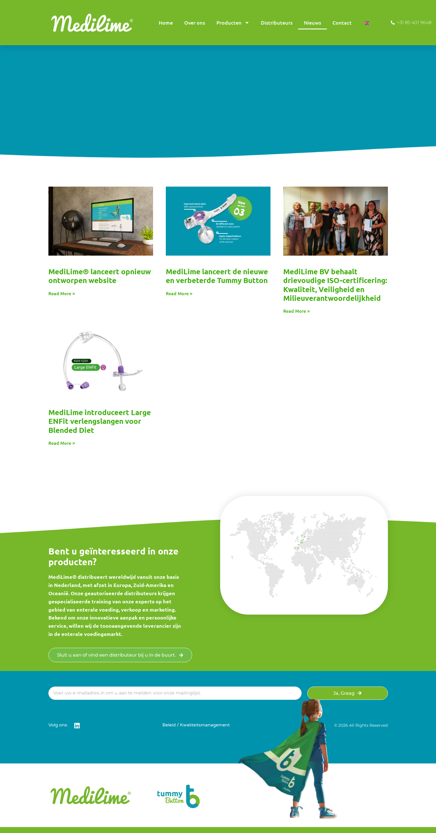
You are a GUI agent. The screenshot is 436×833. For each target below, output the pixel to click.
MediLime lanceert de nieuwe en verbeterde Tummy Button (217, 276)
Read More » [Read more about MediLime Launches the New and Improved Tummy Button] (179, 293)
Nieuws (312, 22)
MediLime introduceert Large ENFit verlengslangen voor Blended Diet (99, 420)
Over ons (194, 22)
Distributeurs (277, 22)
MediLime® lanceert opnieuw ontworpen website (99, 276)
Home (166, 22)
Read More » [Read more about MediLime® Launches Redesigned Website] (61, 293)
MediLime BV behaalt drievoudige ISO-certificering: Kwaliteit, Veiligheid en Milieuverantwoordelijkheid (335, 285)
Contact (342, 22)
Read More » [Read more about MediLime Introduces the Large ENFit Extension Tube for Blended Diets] (61, 443)
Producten (233, 22)
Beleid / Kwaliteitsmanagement (196, 725)
